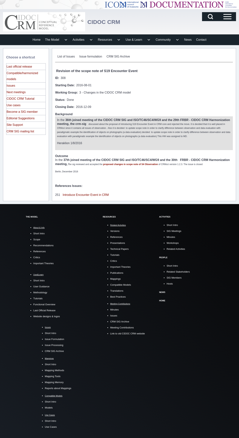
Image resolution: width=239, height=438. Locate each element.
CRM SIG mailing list (20, 131)
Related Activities (176, 248)
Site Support (15, 124)
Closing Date (64, 106)
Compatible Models (120, 284)
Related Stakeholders (178, 271)
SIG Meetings (174, 230)
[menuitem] (36, 40)
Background (63, 114)
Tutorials (37, 298)
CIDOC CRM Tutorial (20, 98)
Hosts (170, 283)
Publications (116, 272)
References (39, 251)
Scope (36, 239)
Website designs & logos (46, 316)
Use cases (14, 105)
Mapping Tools (52, 376)
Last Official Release (44, 310)
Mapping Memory (54, 381)
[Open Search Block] (210, 16)
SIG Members (174, 277)
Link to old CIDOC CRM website (127, 333)
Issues (11, 85)
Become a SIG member (22, 111)
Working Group (66, 92)
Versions (115, 230)
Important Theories (43, 263)
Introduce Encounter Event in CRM (86, 194)
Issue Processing (54, 344)
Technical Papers (119, 248)
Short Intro (39, 233)
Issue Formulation (54, 338)
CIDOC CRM (106, 22)
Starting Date (64, 85)
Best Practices (118, 296)
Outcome (61, 156)
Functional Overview (44, 304)
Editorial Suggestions (21, 118)
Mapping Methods (54, 370)
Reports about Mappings (58, 387)
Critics (36, 257)
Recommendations (43, 245)
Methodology (40, 292)
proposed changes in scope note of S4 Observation (130, 164)
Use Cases (51, 426)
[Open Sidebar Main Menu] (227, 16)
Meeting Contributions (122, 327)
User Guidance (41, 286)
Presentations (117, 242)
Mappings (115, 278)
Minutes (114, 309)
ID (56, 78)
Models (49, 407)
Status (59, 99)
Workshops (173, 242)
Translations (116, 290)
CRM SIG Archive (54, 350)
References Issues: (68, 185)
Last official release (19, 66)
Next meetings (16, 92)
